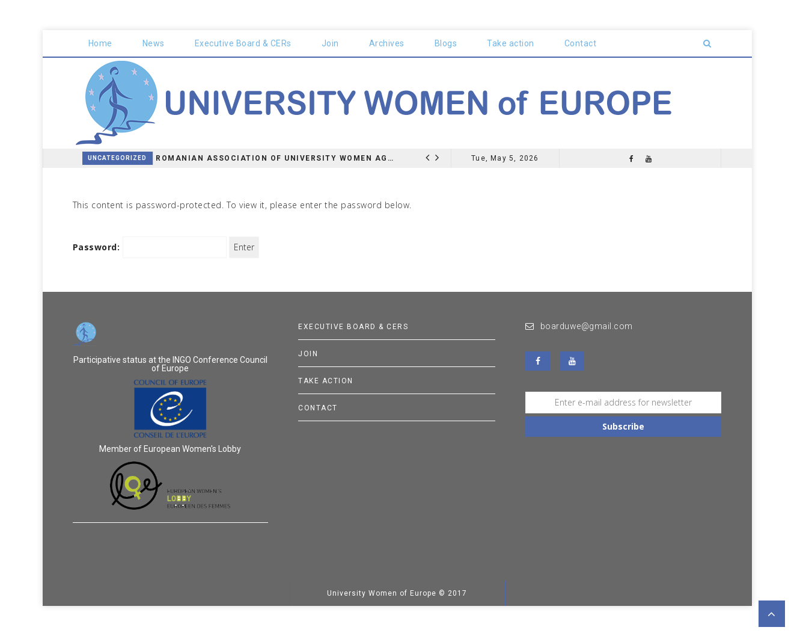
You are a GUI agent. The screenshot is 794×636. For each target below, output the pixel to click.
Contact (580, 43)
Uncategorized (117, 158)
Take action (510, 43)
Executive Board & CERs (243, 43)
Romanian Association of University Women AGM (275, 158)
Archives (387, 43)
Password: (150, 247)
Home (100, 43)
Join (330, 43)
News (153, 43)
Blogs (446, 43)
